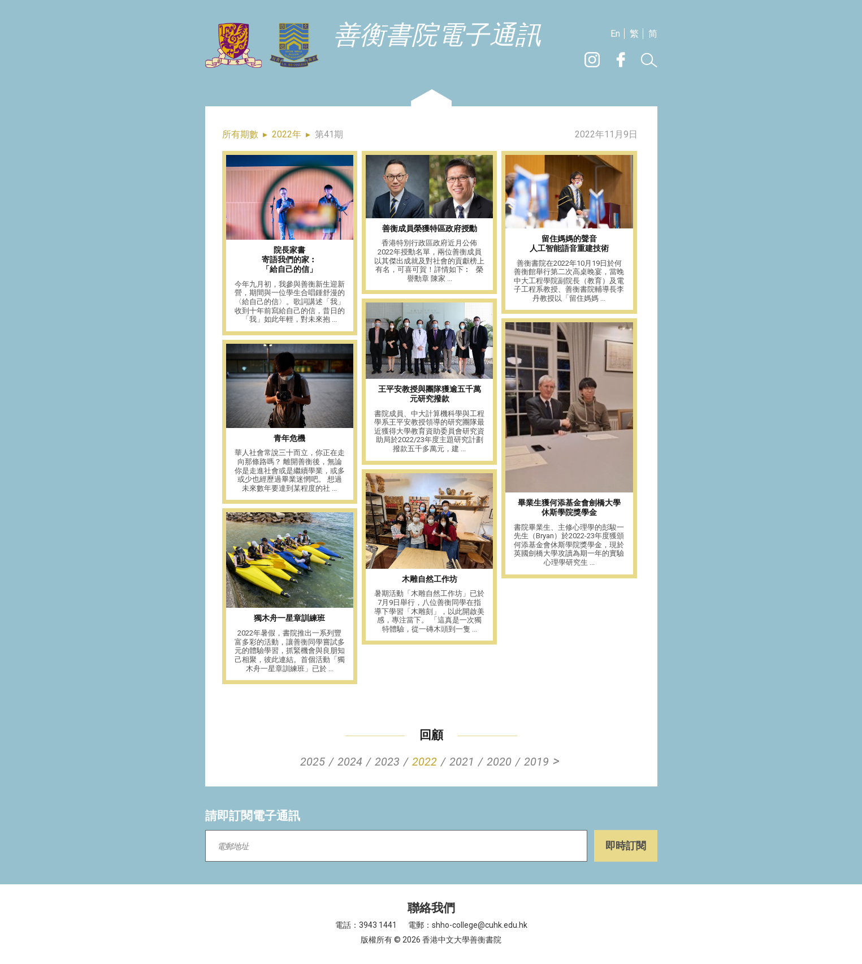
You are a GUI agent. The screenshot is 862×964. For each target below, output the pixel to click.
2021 (461, 761)
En (615, 33)
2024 (349, 761)
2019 (536, 761)
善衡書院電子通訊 (437, 35)
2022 (424, 761)
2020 (499, 761)
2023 (387, 761)
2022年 (286, 134)
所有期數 (240, 134)
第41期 (329, 134)
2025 (312, 761)
